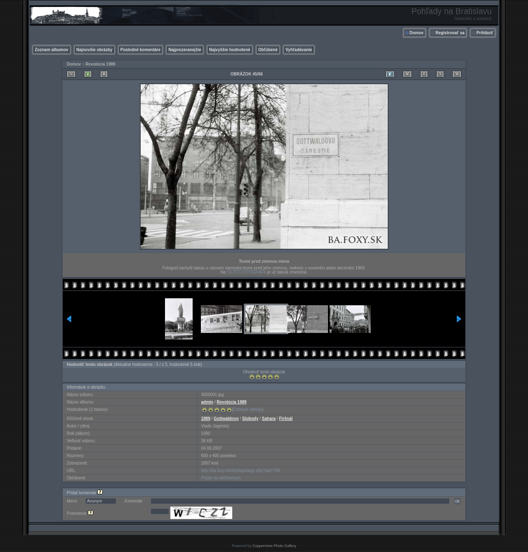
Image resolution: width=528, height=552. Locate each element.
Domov (417, 33)
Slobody (250, 418)
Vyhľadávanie (298, 49)
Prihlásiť (484, 33)
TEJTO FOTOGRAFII (246, 272)
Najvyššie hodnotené (229, 49)
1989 (205, 418)
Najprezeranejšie (184, 49)
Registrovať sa (450, 33)
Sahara (269, 418)
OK (457, 501)
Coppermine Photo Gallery (274, 546)
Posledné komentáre (140, 49)
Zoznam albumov (51, 49)
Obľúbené (268, 49)
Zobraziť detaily (247, 409)
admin (207, 402)
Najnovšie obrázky (94, 49)
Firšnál (286, 418)
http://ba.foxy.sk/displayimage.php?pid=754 (240, 470)
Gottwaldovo (226, 418)
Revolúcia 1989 (100, 64)
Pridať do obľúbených (221, 478)
